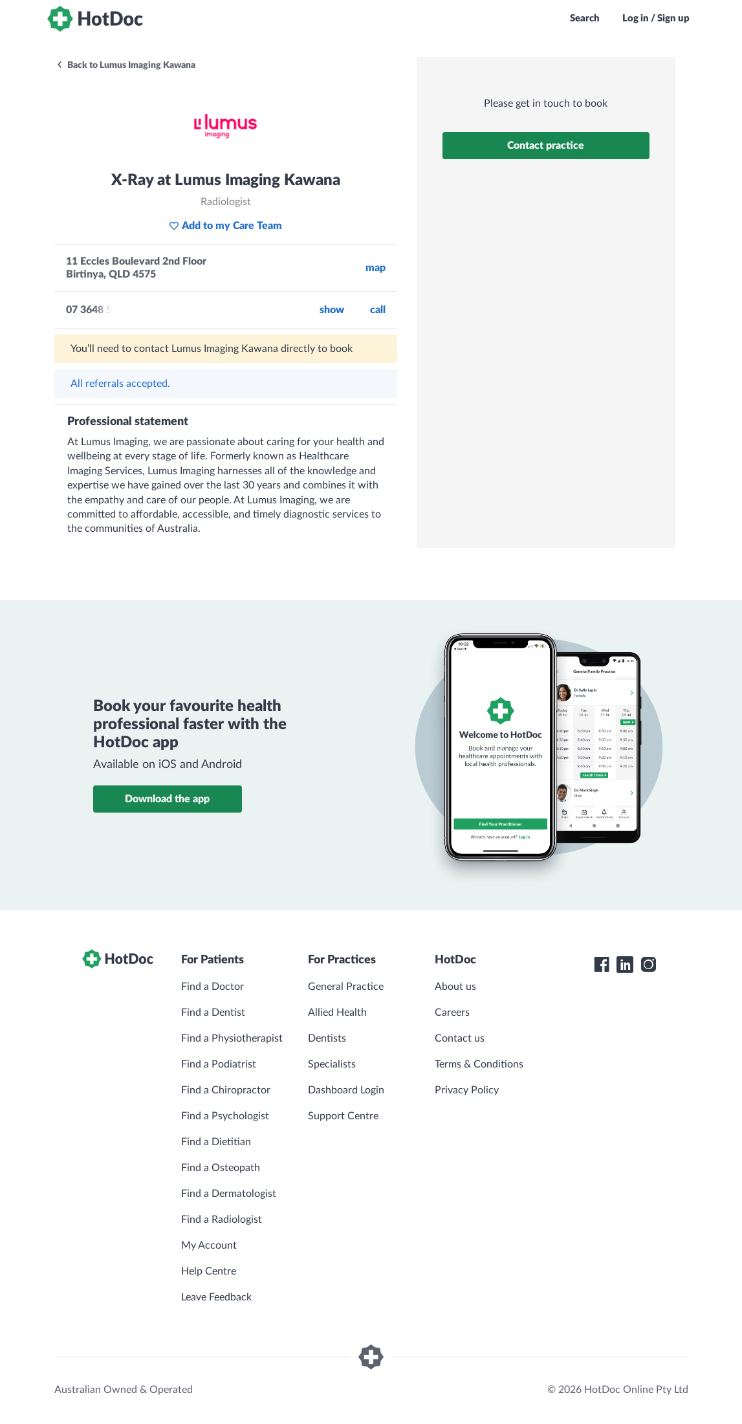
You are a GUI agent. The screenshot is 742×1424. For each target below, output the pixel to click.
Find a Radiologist (221, 1219)
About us (455, 986)
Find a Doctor (212, 986)
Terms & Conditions (479, 1064)
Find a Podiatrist (218, 1064)
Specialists (332, 1064)
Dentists (327, 1038)
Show (332, 310)
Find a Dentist (213, 1012)
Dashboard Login (346, 1090)
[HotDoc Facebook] (601, 964)
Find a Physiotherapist (232, 1038)
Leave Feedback (216, 1297)
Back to (125, 65)
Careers (452, 1012)
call (378, 310)
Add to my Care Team (225, 226)
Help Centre (208, 1271)
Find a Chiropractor (225, 1090)
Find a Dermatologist (228, 1193)
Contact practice (545, 145)
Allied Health (337, 1012)
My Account (209, 1245)
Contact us (460, 1038)
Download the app (167, 799)
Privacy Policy (467, 1090)
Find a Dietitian (216, 1142)
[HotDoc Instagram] (648, 964)
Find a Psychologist (225, 1116)
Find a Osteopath (220, 1168)
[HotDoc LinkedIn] (625, 964)
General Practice (346, 986)
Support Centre (343, 1116)
